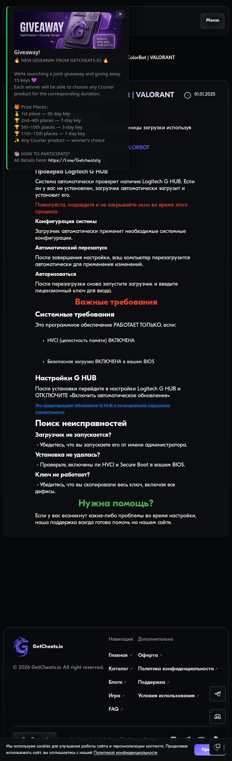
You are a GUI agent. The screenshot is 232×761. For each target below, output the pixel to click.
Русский (35, 735)
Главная (121, 647)
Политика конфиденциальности (178, 661)
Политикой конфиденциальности (126, 753)
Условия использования (169, 688)
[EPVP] (201, 735)
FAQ (116, 701)
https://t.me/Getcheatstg (74, 160)
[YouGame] (215, 735)
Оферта (150, 647)
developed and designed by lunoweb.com (113, 735)
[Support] (217, 747)
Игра (117, 688)
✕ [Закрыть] (120, 14)
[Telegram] (187, 736)
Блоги (118, 674)
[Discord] (173, 735)
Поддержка (154, 674)
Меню (212, 20)
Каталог (121, 661)
